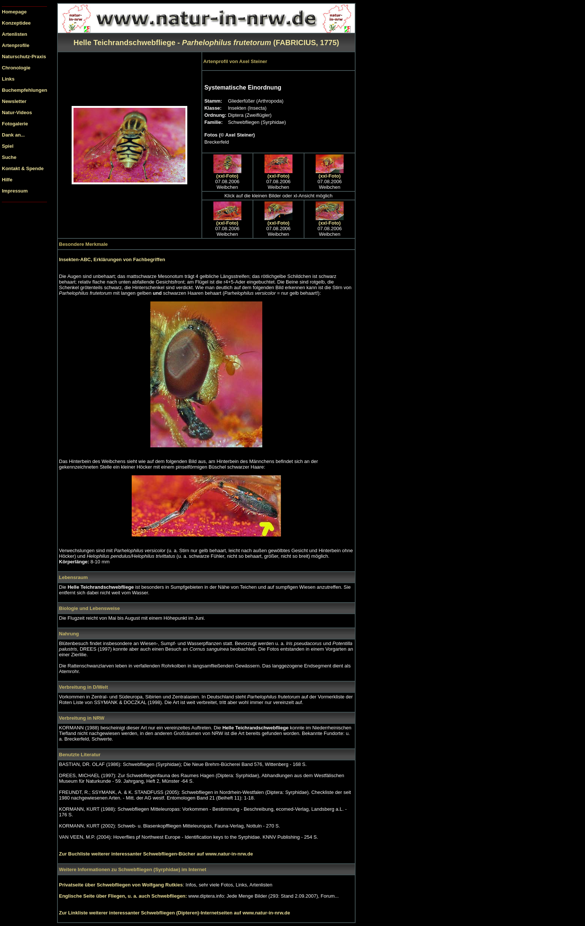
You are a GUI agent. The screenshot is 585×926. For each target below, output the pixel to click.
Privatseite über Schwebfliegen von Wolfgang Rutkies (121, 885)
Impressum (15, 191)
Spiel (7, 146)
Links (8, 79)
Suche (9, 157)
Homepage (14, 12)
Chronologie (16, 68)
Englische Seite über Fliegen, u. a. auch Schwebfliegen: (123, 896)
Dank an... (13, 135)
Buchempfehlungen (24, 90)
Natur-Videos (17, 112)
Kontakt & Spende (23, 168)
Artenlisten (14, 34)
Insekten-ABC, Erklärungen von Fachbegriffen (112, 259)
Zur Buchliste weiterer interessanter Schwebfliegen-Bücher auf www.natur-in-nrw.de (156, 854)
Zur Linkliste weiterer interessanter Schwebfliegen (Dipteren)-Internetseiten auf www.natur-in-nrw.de (174, 913)
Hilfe (7, 179)
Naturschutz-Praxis (24, 56)
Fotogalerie (15, 123)
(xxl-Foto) (227, 176)
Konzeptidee (16, 23)
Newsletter (14, 101)
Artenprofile (15, 45)
